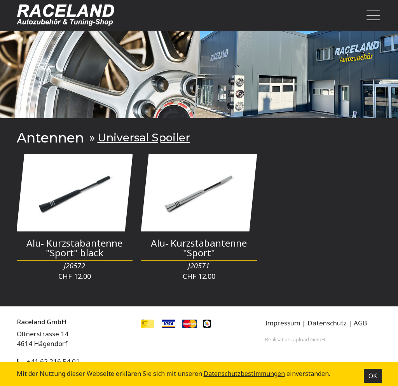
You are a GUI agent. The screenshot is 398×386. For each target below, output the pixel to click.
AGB (360, 322)
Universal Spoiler (144, 137)
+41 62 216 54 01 (53, 361)
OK (372, 376)
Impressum (282, 322)
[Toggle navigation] (370, 15)
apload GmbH (309, 339)
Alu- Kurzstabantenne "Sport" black (74, 247)
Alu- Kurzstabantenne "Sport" (199, 247)
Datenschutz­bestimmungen (244, 373)
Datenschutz (327, 322)
